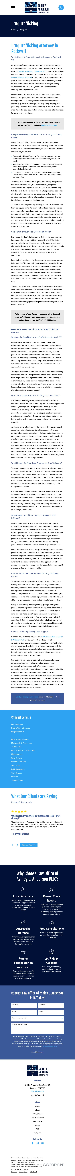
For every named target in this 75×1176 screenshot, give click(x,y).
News (37, 1125)
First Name (15, 1005)
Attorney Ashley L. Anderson (21, 78)
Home (37, 1106)
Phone (14, 1011)
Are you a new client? (19, 1018)
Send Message (37, 1052)
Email (41, 1011)
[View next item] (18, 845)
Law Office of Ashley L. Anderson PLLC (32, 71)
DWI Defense (37, 1114)
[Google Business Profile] (42, 1143)
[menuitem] (37, 724)
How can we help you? (19, 1024)
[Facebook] (32, 1143)
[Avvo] (37, 1143)
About (37, 1110)
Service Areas (37, 1121)
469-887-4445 (37, 1095)
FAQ (37, 1129)
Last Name (42, 1005)
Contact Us (37, 1133)
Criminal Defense (37, 1118)
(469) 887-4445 (32, 640)
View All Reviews (29, 845)
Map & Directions (37, 1091)
